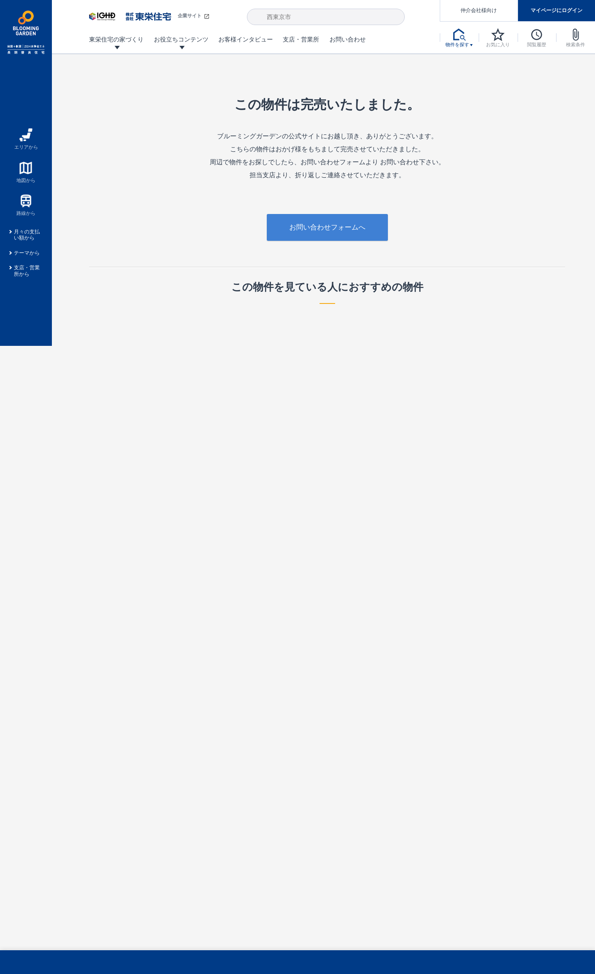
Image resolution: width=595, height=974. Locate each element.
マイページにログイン (556, 10)
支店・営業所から (27, 271)
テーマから (27, 253)
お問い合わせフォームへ (327, 227)
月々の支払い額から (27, 235)
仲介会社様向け (479, 10)
